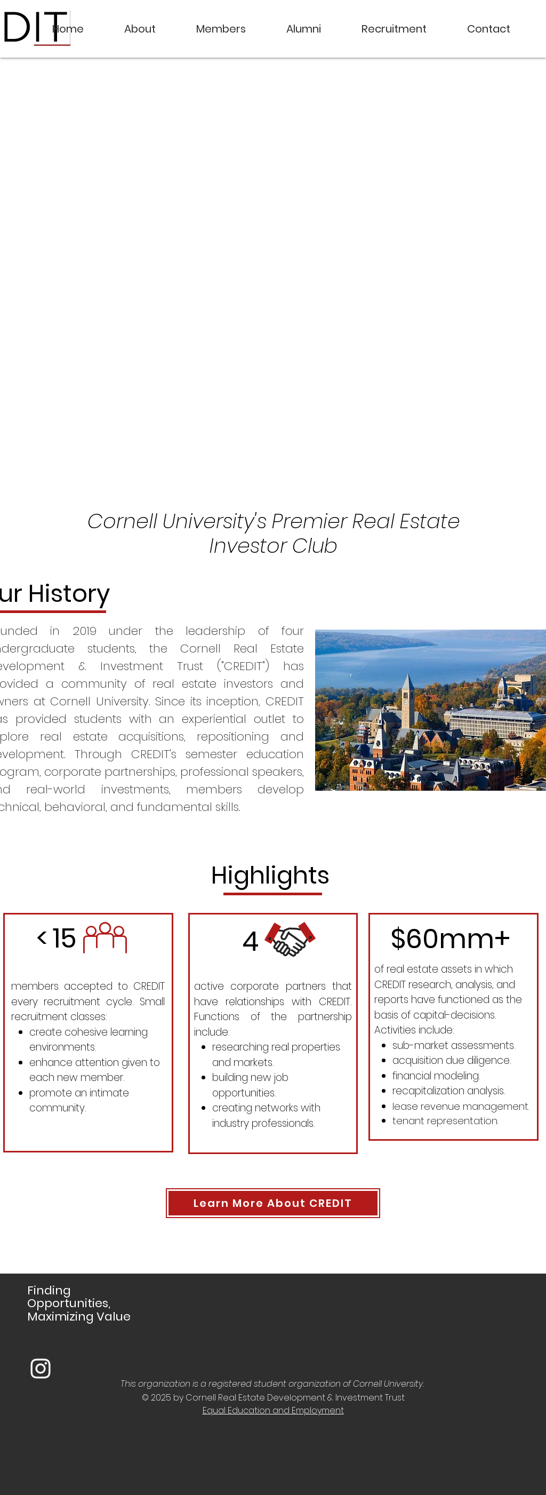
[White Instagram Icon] (40, 1368)
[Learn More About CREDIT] (273, 1203)
